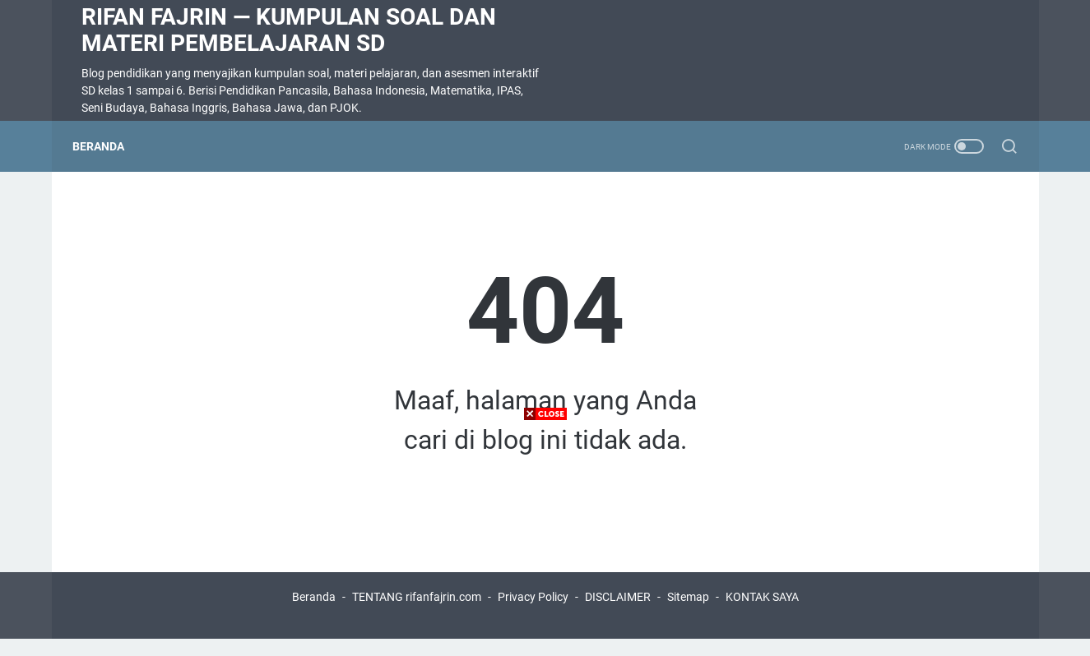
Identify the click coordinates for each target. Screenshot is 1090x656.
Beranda (107, 146)
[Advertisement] (545, 541)
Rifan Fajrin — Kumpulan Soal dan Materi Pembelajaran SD (288, 30)
